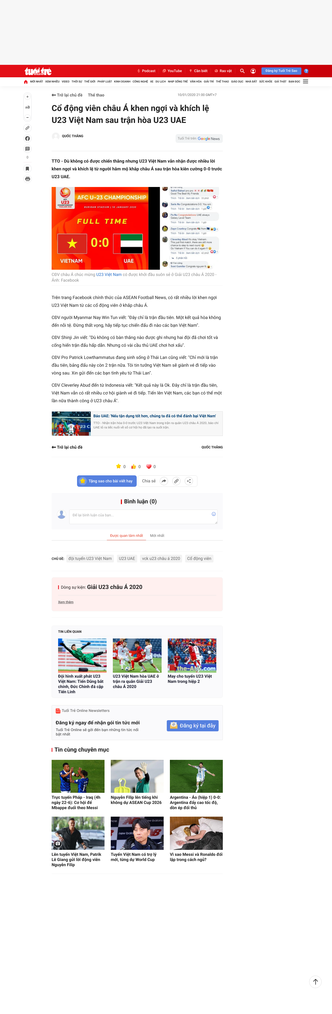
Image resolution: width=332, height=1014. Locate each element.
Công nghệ (140, 81)
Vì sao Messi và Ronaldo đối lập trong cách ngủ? (196, 857)
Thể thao (222, 81)
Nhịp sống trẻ (178, 81)
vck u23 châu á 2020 (161, 558)
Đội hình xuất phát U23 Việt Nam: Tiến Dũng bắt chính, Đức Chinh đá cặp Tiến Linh (80, 684)
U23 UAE (127, 558)
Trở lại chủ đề (67, 95)
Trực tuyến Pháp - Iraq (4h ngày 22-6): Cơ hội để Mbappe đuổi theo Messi (76, 802)
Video (66, 81)
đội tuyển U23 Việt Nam (90, 558)
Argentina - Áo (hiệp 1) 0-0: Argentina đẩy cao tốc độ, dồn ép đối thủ (195, 802)
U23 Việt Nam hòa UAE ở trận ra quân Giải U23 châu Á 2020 (136, 681)
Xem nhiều (52, 81)
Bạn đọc (294, 81)
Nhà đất (251, 81)
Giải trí (209, 81)
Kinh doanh (122, 81)
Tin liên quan (69, 632)
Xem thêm (65, 602)
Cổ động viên (199, 558)
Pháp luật (105, 81)
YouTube (172, 71)
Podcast (146, 71)
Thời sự (77, 81)
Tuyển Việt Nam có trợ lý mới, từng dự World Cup (133, 857)
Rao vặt (223, 71)
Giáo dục (237, 81)
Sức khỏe (265, 81)
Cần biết (198, 71)
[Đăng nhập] (253, 71)
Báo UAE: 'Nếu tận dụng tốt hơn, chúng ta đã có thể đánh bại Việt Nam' (154, 416)
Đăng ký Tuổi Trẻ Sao (281, 71)
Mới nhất (36, 81)
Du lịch (161, 81)
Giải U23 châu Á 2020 (114, 587)
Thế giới (89, 81)
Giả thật (280, 81)
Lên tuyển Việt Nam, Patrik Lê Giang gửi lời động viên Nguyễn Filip (76, 859)
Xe (152, 81)
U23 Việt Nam (109, 274)
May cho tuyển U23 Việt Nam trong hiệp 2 (190, 679)
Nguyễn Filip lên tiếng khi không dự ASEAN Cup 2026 (136, 800)
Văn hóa (196, 81)
